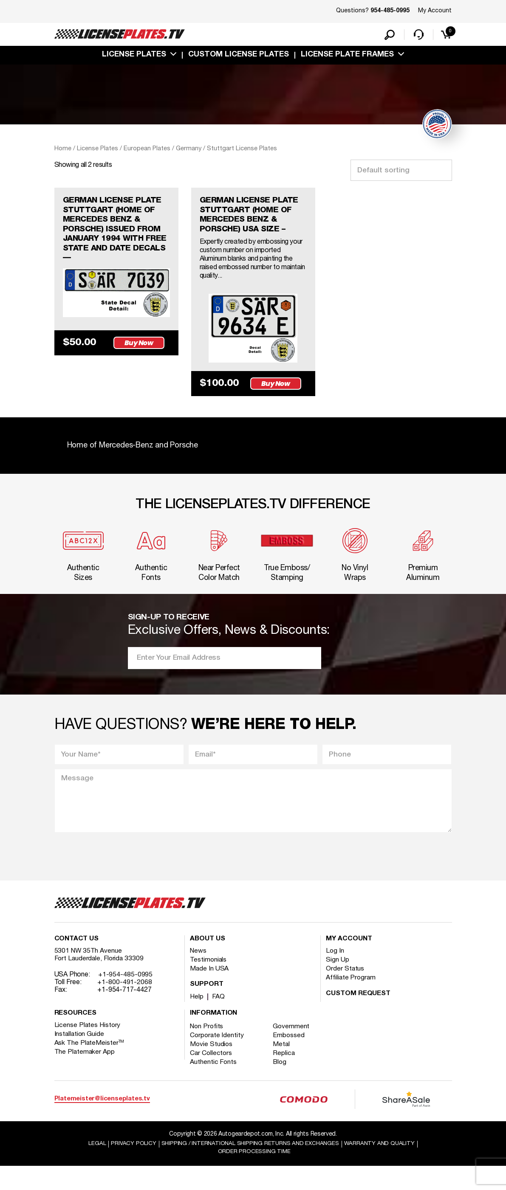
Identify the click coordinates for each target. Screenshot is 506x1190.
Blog (281, 1086)
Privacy (129, 1167)
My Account (435, 11)
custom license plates (238, 56)
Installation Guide (79, 1058)
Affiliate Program (351, 1001)
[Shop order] (401, 172)
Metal (283, 1068)
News (198, 974)
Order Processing (254, 1175)
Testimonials (208, 983)
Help (197, 1020)
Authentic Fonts (213, 1086)
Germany (188, 150)
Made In (209, 992)
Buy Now (140, 349)
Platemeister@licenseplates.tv (102, 1122)
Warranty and (383, 1167)
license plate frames (347, 56)
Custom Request (358, 1017)
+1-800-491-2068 (124, 1006)
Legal (92, 1167)
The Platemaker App (85, 1075)
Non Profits (207, 1050)
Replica (285, 1077)
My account (349, 962)
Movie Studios (211, 1068)
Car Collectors (211, 1077)
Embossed (290, 1059)
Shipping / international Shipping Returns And (249, 1167)
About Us (207, 962)
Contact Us (76, 962)
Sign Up (337, 983)
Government (292, 1050)
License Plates (134, 56)
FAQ (219, 1020)
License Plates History (88, 1049)
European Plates (147, 150)
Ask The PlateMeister (89, 1066)
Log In (335, 974)
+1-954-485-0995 (125, 998)
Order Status (345, 992)
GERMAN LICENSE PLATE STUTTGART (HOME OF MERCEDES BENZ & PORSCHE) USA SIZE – (252, 218)
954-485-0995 (390, 11)
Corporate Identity (217, 1059)
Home (62, 150)
